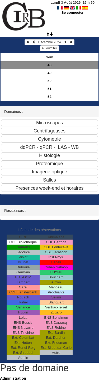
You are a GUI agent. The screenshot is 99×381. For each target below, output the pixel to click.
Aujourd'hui (50, 48)
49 (49, 73)
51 (49, 89)
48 (49, 65)
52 (49, 97)
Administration (13, 378)
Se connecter (73, 13)
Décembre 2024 (49, 42)
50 (49, 81)
